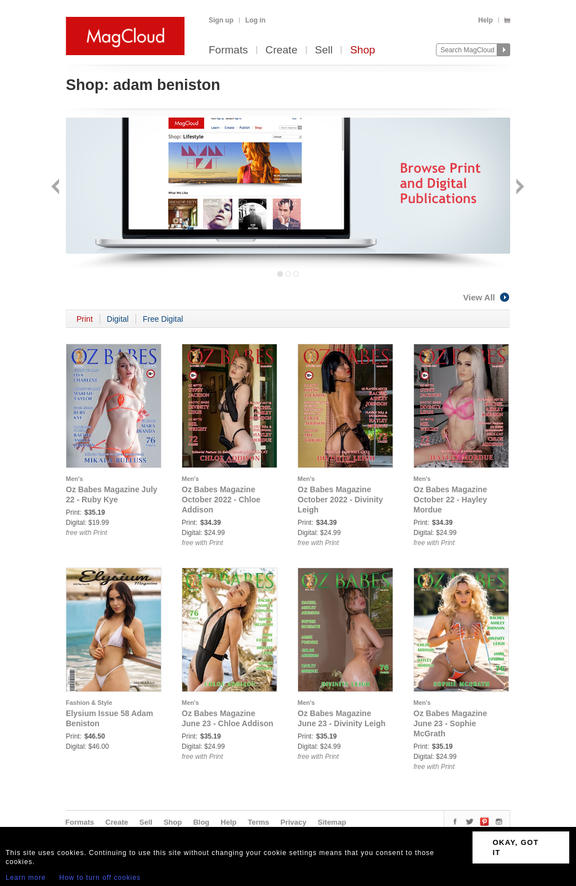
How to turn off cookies (100, 877)
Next (519, 187)
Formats (228, 50)
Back (56, 187)
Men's (74, 478)
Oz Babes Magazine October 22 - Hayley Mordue (450, 499)
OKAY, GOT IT (516, 847)
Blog (201, 822)
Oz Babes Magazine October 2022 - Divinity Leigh (340, 499)
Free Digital (163, 318)
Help (485, 20)
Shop (362, 50)
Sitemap (332, 822)
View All (486, 297)
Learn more (26, 877)
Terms (258, 822)
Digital (118, 318)
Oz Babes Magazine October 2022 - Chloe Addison (221, 499)
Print (84, 318)
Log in (255, 20)
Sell (324, 50)
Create (282, 50)
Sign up (221, 20)
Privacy (294, 822)
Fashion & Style (89, 702)
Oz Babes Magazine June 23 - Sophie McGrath (450, 723)
